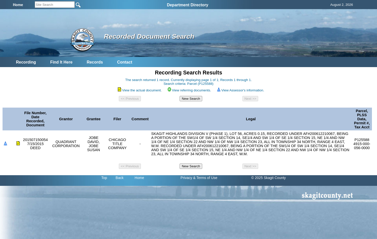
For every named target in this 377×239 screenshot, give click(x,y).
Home (139, 178)
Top (104, 178)
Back (119, 178)
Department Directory (188, 5)
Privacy (186, 178)
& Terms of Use (205, 178)
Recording (26, 62)
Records (95, 62)
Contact (124, 62)
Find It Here (61, 62)
